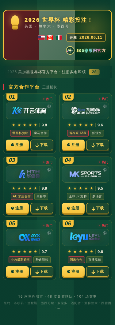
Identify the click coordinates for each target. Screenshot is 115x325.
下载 (42, 144)
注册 (17, 144)
